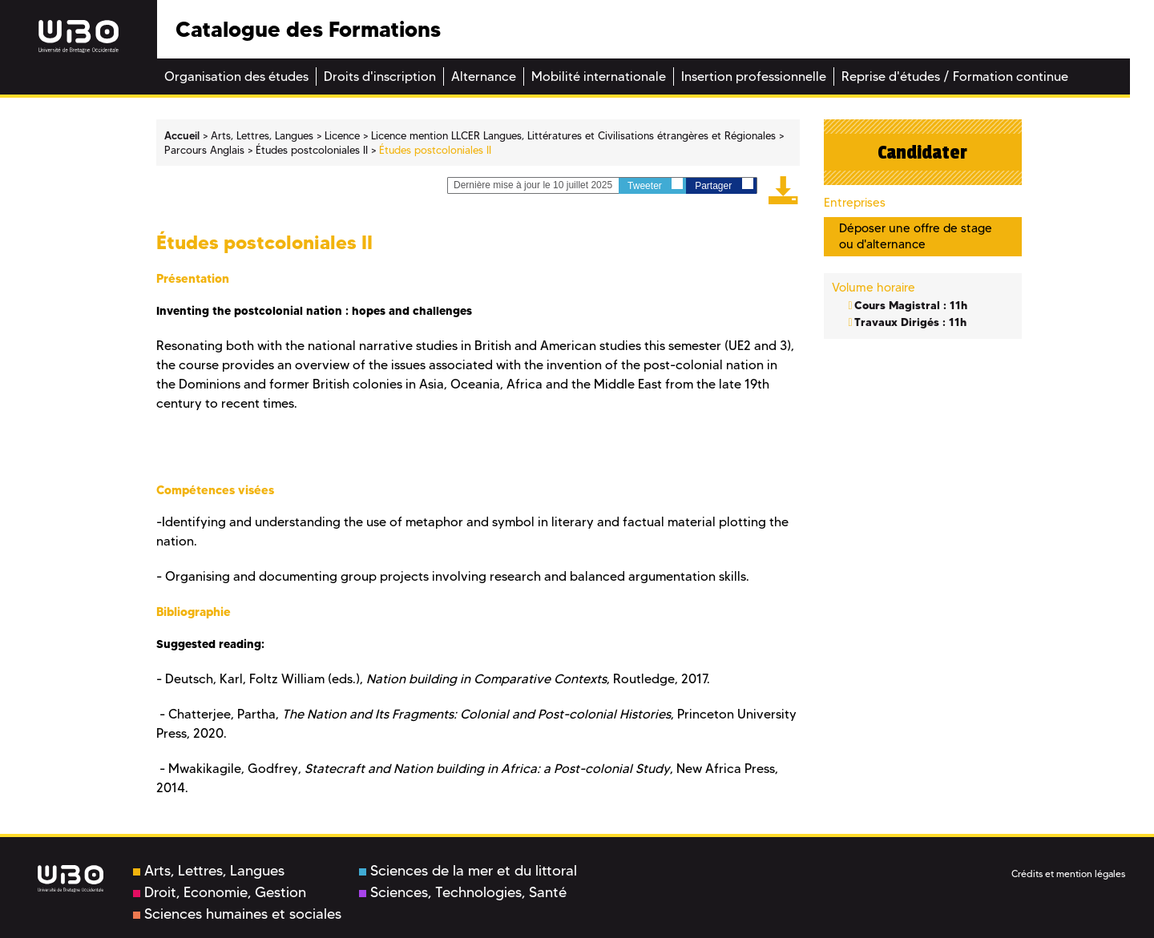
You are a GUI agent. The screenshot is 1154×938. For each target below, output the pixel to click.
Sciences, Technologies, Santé (463, 892)
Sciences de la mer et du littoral (468, 871)
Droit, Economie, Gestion (219, 892)
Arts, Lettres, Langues (208, 871)
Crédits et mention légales (1068, 874)
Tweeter (655, 184)
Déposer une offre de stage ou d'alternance (915, 236)
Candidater (922, 152)
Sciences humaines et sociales (237, 914)
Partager (724, 184)
